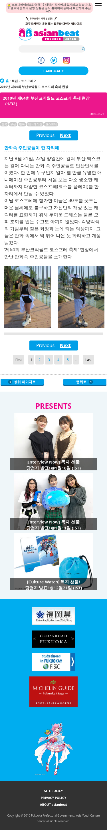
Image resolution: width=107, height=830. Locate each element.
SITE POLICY (53, 791)
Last (88, 359)
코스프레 (27, 80)
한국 (4, 124)
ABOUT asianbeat (53, 804)
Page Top (84, 382)
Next (65, 135)
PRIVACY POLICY (53, 797)
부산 (13, 124)
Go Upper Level (22, 382)
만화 (22, 124)
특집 (15, 80)
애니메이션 (35, 124)
